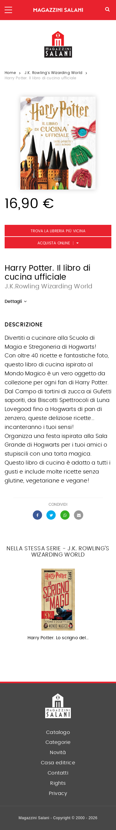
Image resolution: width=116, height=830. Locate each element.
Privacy (58, 793)
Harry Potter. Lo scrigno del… (58, 638)
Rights (58, 783)
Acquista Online (53, 243)
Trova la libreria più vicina (58, 231)
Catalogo (58, 732)
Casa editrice (58, 762)
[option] (58, 606)
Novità (58, 752)
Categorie (58, 742)
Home (10, 73)
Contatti (58, 773)
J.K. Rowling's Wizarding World (53, 73)
